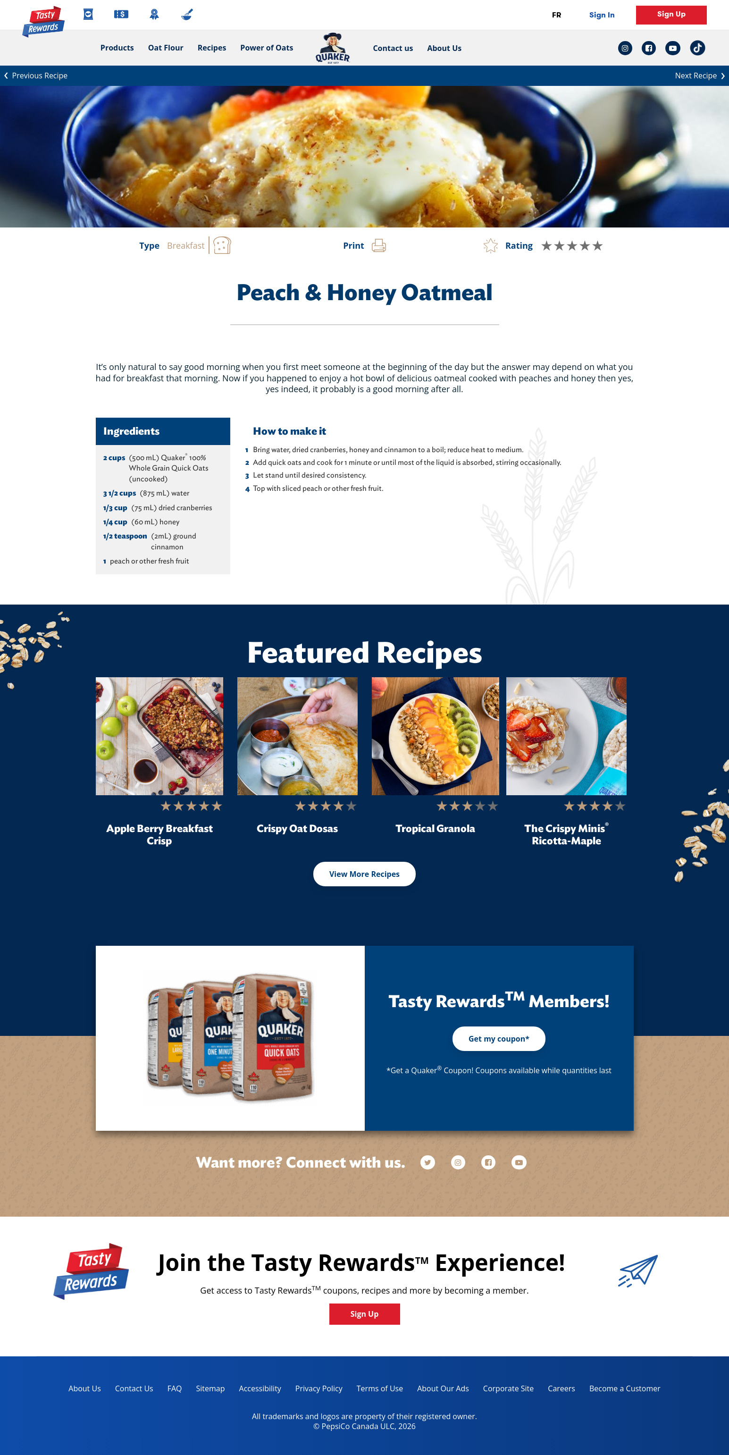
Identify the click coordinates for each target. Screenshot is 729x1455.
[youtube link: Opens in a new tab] (673, 48)
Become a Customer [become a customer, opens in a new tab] (621, 1390)
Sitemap (210, 1388)
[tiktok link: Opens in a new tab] (697, 48)
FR (556, 15)
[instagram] (459, 1163)
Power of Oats (266, 47)
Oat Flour (166, 47)
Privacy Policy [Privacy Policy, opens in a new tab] (315, 1390)
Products (117, 47)
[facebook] (489, 1163)
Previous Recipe (33, 74)
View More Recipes (364, 874)
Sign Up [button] (671, 14)
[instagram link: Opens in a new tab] (627, 48)
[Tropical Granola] (435, 736)
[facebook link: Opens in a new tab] (649, 48)
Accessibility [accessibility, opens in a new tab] (256, 1390)
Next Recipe (702, 74)
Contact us (389, 48)
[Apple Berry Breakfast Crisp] (159, 736)
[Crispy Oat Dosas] (297, 736)
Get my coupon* (499, 1039)
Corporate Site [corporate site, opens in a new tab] (505, 1390)
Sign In (602, 15)
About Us (444, 48)
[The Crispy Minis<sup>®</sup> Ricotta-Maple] (566, 736)
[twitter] (432, 1163)
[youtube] (519, 1163)
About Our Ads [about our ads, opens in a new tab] (439, 1390)
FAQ (175, 1388)
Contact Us (134, 1388)
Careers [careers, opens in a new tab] (558, 1390)
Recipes (212, 47)
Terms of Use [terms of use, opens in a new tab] (376, 1390)
